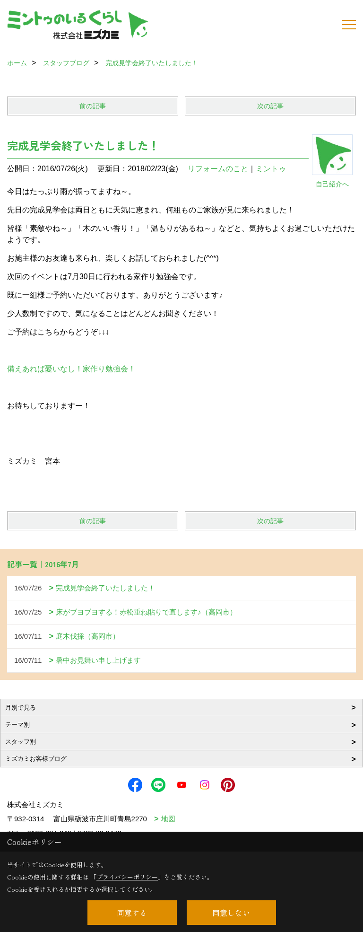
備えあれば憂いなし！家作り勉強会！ (71, 369)
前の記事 (92, 106)
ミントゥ (271, 169)
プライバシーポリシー (127, 876)
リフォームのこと (218, 169)
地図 (168, 819)
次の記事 (270, 106)
